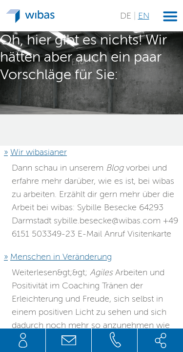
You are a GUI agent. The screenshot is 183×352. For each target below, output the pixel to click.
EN (143, 15)
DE (127, 15)
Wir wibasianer (38, 152)
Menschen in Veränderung (61, 256)
